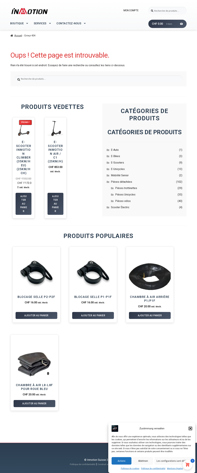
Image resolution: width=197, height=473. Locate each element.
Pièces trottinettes (126, 188)
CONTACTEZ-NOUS (68, 23)
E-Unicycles (118, 169)
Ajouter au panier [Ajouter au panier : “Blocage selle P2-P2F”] (36, 315)
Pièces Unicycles (125, 194)
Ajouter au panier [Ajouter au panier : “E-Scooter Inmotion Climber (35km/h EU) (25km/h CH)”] (23, 204)
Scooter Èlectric (120, 207)
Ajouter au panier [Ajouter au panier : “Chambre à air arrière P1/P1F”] (150, 315)
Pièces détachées (121, 181)
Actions (121, 460)
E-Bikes (115, 156)
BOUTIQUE (17, 23)
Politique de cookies (130, 468)
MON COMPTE (131, 10)
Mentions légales (175, 468)
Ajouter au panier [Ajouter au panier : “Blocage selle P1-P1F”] (93, 315)
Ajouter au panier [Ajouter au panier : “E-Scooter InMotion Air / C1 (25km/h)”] (55, 204)
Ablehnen (143, 460)
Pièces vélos (123, 201)
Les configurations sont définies (173, 460)
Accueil (18, 35)
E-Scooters (117, 162)
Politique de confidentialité (153, 468)
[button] (190, 428)
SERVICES (40, 23)
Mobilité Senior (120, 175)
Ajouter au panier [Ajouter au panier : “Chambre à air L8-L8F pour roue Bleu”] (34, 403)
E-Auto (115, 149)
